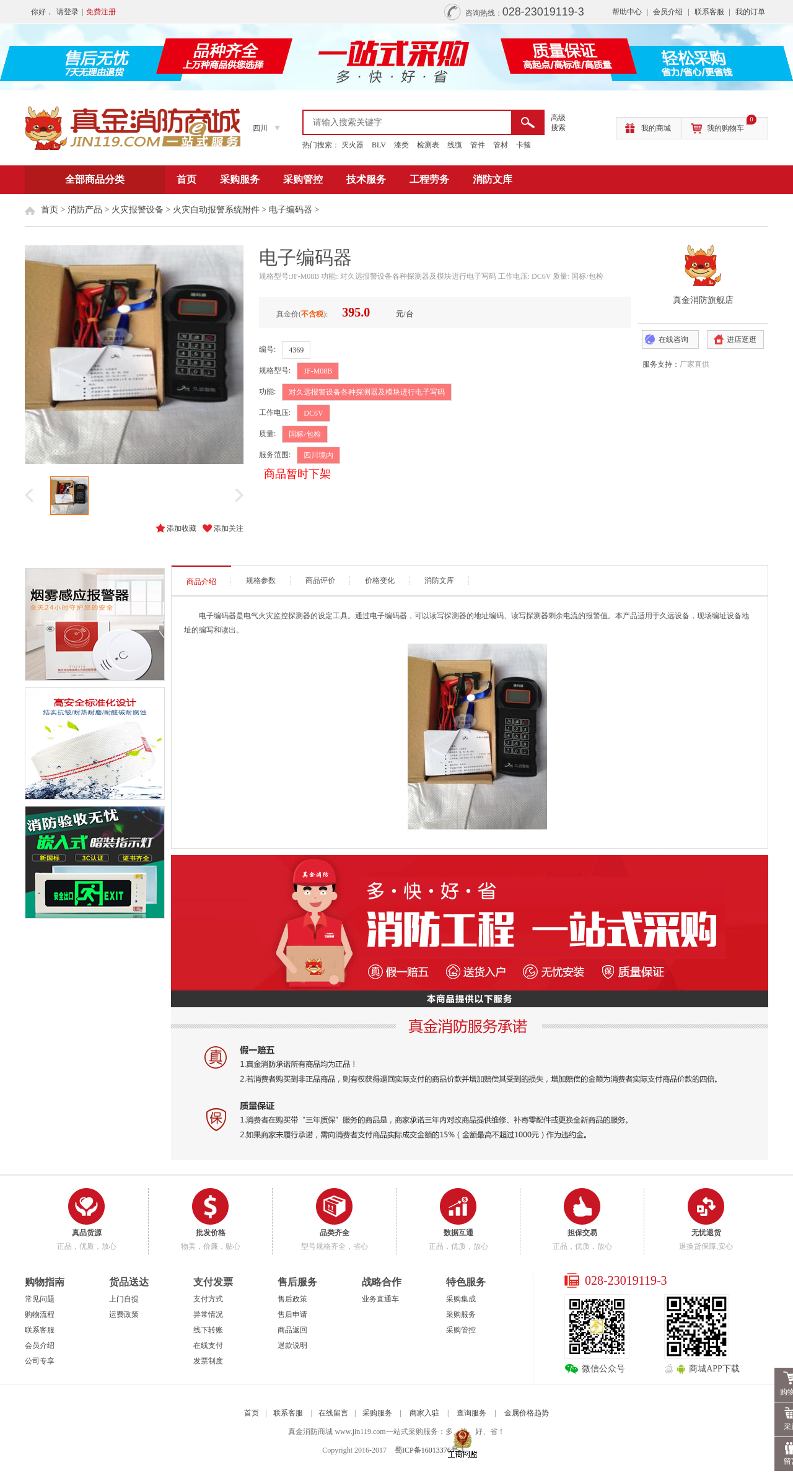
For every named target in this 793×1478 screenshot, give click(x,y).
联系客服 (709, 11)
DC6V (313, 413)
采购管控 (303, 179)
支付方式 (208, 1299)
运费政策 (124, 1314)
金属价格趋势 (526, 1413)
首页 (186, 179)
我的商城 (656, 128)
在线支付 (208, 1345)
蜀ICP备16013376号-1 (430, 1450)
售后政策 (292, 1299)
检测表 (428, 145)
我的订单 (750, 11)
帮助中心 (627, 11)
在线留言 (333, 1413)
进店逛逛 (741, 339)
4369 (296, 350)
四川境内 (318, 455)
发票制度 (208, 1361)
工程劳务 (429, 179)
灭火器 (352, 145)
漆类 (401, 145)
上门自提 (124, 1299)
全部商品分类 (95, 179)
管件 (477, 145)
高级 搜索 (558, 122)
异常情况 (208, 1314)
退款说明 (292, 1345)
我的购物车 (731, 125)
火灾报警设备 (138, 209)
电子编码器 (290, 209)
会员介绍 (668, 11)
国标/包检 (304, 434)
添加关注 (228, 528)
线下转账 (208, 1330)
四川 (260, 128)
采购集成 (461, 1299)
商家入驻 (424, 1413)
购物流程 (40, 1314)
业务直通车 (380, 1299)
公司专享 (40, 1361)
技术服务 (366, 179)
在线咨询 (673, 339)
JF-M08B (318, 371)
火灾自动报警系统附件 (216, 209)
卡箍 (523, 145)
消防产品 (85, 209)
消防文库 (492, 179)
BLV (379, 145)
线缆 (454, 145)
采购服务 (240, 179)
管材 (500, 145)
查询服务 (471, 1413)
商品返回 (292, 1330)
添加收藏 (181, 528)
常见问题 (40, 1299)
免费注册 (101, 11)
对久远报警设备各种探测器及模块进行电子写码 (367, 392)
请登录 (67, 11)
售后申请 (292, 1314)
